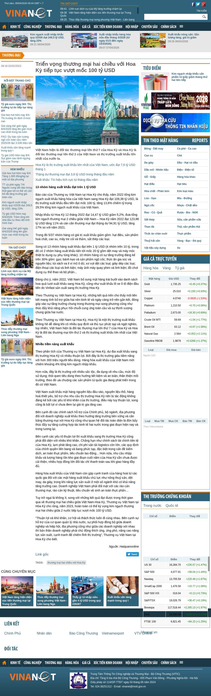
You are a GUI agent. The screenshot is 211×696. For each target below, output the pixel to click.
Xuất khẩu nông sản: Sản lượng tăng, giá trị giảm (183, 36)
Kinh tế (15, 27)
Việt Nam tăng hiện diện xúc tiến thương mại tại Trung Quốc (95, 14)
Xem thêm (181, 26)
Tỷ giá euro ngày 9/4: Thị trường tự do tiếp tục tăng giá (17, 107)
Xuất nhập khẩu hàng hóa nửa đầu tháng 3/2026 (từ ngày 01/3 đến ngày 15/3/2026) (115, 39)
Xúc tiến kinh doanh (108, 27)
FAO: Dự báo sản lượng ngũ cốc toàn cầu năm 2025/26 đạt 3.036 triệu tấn (16, 140)
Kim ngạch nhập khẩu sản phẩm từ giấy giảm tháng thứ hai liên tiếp (189, 77)
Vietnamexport (113, 633)
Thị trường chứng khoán (167, 496)
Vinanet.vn (149, 632)
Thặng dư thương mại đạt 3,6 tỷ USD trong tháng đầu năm (75, 174)
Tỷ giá (180, 268)
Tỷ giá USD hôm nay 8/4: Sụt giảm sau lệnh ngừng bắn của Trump (15, 158)
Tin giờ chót (69, 3)
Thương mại (53, 27)
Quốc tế (172, 505)
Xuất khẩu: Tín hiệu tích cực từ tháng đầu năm (67, 179)
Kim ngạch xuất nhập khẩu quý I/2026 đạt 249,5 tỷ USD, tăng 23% (47, 37)
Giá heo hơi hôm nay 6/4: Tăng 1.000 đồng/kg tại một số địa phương (16, 176)
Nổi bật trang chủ (17, 80)
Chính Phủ (12, 633)
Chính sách (168, 27)
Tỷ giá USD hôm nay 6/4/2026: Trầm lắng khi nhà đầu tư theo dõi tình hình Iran (16, 218)
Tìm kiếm (201, 10)
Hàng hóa (72, 27)
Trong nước (152, 505)
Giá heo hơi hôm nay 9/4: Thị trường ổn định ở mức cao (16, 118)
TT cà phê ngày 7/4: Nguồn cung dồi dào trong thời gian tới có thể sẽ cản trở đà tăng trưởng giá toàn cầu (17, 191)
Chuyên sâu (149, 27)
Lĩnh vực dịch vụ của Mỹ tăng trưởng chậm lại (91, 8)
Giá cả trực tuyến (160, 259)
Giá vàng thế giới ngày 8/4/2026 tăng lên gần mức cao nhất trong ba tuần (16, 129)
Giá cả (86, 27)
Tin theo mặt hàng (160, 140)
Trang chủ (4, 27)
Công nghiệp (33, 27)
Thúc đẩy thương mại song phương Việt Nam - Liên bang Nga (97, 21)
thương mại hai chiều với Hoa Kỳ (66, 562)
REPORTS (200, 140)
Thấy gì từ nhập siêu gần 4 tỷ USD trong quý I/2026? (86, 601)
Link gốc (42, 554)
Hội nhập (132, 27)
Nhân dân (44, 633)
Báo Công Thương (83, 633)
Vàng (167, 268)
